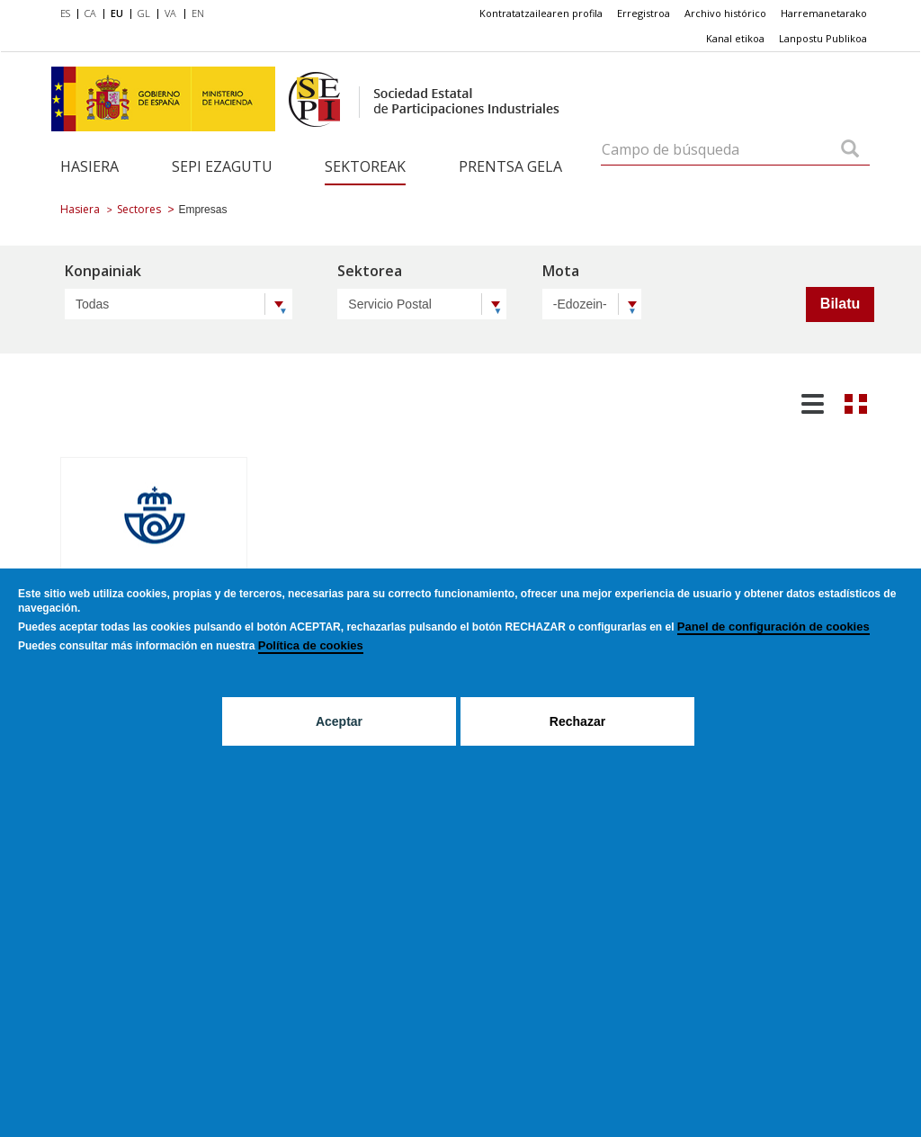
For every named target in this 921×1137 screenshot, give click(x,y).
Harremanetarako (824, 13)
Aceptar (339, 721)
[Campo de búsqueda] (850, 150)
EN (198, 13)
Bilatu (840, 303)
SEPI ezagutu (222, 166)
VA (170, 13)
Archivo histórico (725, 13)
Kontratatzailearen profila (541, 13)
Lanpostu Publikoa (823, 38)
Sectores (139, 209)
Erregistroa (643, 13)
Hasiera (89, 166)
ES (65, 13)
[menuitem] (68, 14)
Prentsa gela (510, 166)
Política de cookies (310, 645)
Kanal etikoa (735, 38)
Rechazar (577, 721)
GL (144, 13)
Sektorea (369, 272)
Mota (560, 272)
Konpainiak (103, 272)
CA (90, 13)
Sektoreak (365, 166)
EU (117, 13)
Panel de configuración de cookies (773, 626)
